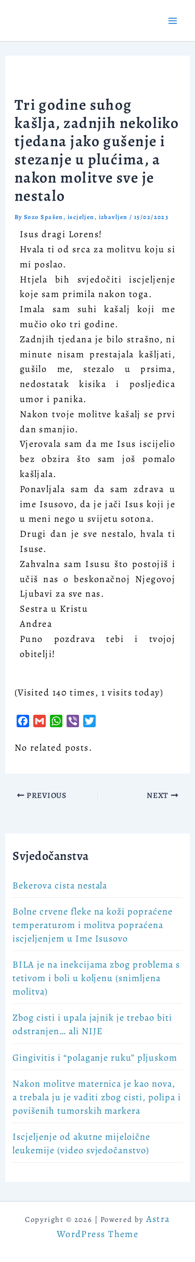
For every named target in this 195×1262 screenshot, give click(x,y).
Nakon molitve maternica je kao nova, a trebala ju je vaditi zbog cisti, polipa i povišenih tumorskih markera (96, 1097)
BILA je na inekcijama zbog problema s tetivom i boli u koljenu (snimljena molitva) (96, 978)
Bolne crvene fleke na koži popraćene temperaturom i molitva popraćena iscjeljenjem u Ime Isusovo (92, 925)
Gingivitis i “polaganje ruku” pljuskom (94, 1057)
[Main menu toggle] (172, 20)
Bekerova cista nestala (59, 885)
